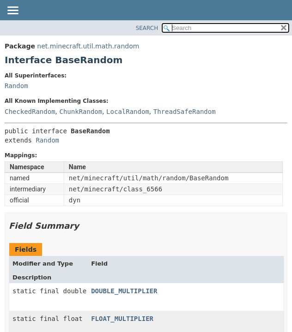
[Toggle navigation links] (12, 11)
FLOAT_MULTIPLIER (122, 318)
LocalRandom (127, 111)
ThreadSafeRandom (184, 111)
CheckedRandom (30, 111)
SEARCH (147, 28)
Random (16, 85)
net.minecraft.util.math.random (88, 46)
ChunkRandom (80, 111)
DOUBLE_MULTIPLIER (124, 291)
